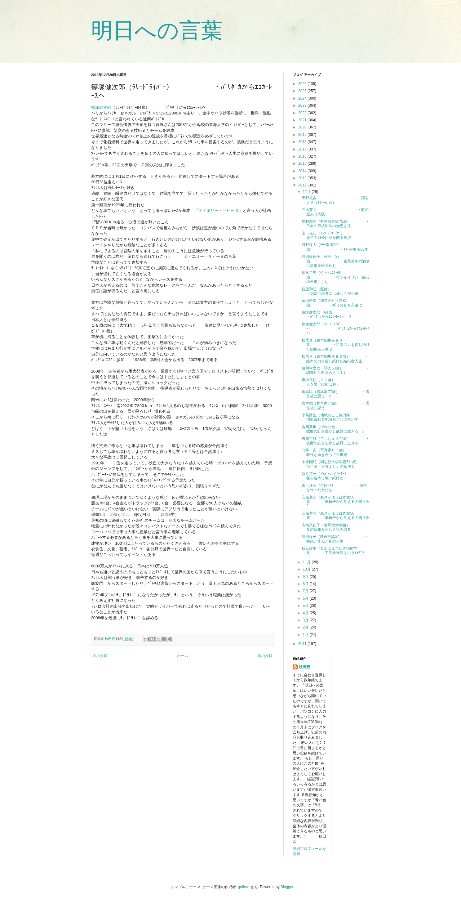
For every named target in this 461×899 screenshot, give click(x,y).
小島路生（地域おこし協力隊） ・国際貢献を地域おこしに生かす (335, 417)
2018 (303, 142)
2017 (303, 149)
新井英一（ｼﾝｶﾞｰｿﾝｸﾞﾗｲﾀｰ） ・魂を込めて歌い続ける (334, 476)
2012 (303, 185)
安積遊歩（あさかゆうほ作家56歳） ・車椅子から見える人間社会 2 (337, 501)
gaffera (243, 887)
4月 (306, 613)
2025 (303, 91)
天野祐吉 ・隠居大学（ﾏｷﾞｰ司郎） (335, 200)
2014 (303, 171)
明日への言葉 (157, 30)
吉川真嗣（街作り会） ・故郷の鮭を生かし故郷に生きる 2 (335, 429)
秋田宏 (304, 667)
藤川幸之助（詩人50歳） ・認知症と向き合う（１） (335, 370)
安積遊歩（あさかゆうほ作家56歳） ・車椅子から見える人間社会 (336, 515)
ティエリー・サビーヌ (218, 210)
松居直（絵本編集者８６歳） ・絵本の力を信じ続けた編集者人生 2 (336, 344)
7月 (306, 591)
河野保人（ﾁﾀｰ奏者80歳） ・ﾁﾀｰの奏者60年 (335, 247)
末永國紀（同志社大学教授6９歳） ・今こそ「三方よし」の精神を (334, 464)
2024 (303, 98)
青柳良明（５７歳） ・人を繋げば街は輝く (335, 382)
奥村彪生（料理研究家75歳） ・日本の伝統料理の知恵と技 (335, 223)
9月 (306, 577)
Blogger (287, 887)
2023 (303, 105)
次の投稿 (100, 656)
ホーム (182, 656)
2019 (303, 134)
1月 (306, 635)
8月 (306, 584)
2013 (303, 178)
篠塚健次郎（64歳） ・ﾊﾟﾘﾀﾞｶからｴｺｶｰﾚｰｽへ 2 (336, 314)
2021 (303, 120)
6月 (306, 598)
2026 (303, 84)
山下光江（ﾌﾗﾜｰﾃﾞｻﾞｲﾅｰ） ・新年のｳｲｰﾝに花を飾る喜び (334, 235)
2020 (303, 127)
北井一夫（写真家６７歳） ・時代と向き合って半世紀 (335, 452)
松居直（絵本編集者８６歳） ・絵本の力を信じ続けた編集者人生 (335, 358)
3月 (306, 620)
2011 (303, 644)
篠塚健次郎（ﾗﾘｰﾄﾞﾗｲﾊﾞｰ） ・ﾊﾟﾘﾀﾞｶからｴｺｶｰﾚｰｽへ (336, 328)
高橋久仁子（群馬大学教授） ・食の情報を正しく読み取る (335, 527)
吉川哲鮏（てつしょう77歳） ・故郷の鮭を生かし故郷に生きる (335, 440)
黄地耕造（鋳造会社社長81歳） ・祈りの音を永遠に (332, 302)
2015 (303, 163)
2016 (303, 156)
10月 (307, 569)
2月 (306, 627)
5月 (306, 605)
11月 (307, 562)
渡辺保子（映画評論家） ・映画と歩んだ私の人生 (335, 538)
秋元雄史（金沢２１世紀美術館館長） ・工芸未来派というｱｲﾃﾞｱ (333, 550)
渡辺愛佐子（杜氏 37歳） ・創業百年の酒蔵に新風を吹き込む (336, 261)
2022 (303, 113)
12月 (307, 192)
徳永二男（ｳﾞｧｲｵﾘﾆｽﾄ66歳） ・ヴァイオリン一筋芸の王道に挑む (336, 277)
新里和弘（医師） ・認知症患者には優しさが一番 (339, 291)
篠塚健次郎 (101, 107)
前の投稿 (265, 656)
